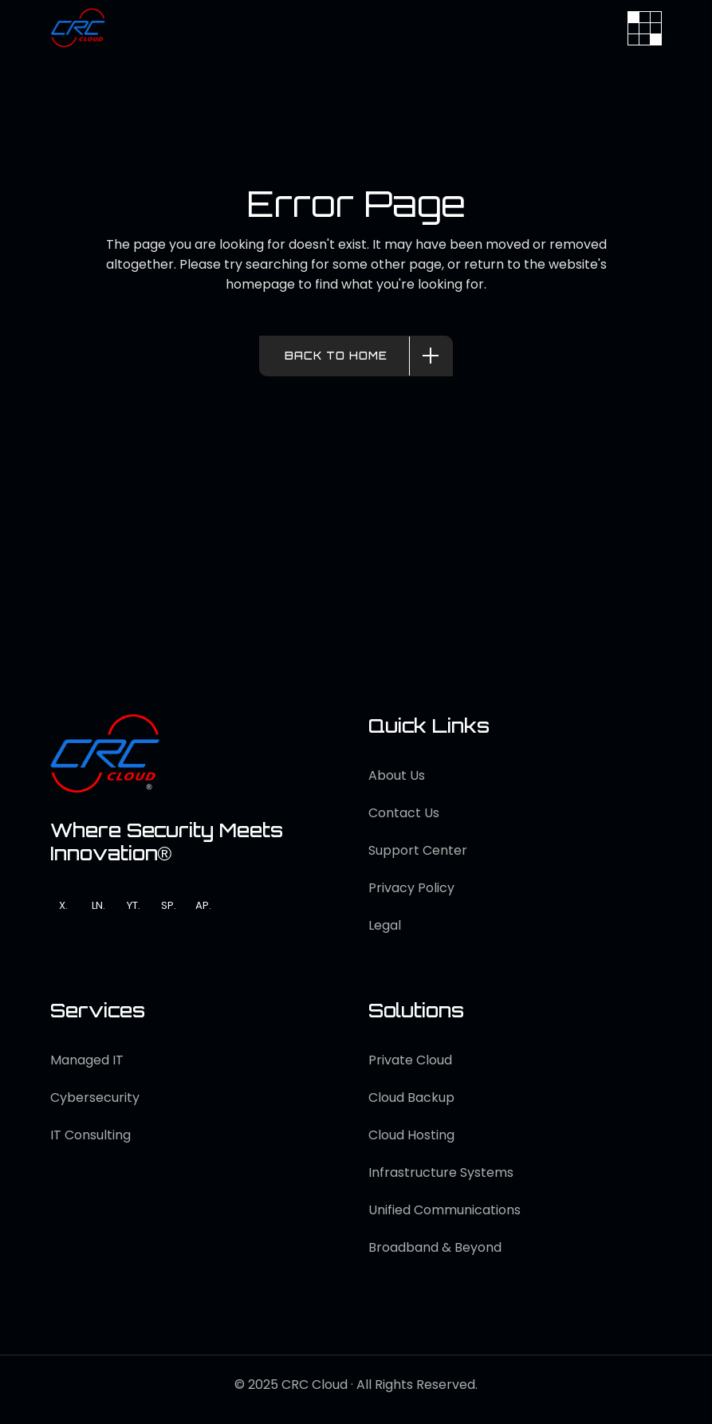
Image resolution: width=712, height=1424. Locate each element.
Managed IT (87, 1060)
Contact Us (403, 813)
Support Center (417, 850)
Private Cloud (410, 1060)
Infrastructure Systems (440, 1172)
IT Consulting (90, 1135)
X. (63, 905)
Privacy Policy (411, 888)
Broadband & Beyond (435, 1247)
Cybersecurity (95, 1097)
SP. (168, 905)
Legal (384, 925)
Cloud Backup (411, 1097)
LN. (98, 905)
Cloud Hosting (411, 1135)
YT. (133, 905)
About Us (396, 775)
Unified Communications (444, 1210)
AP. (203, 905)
